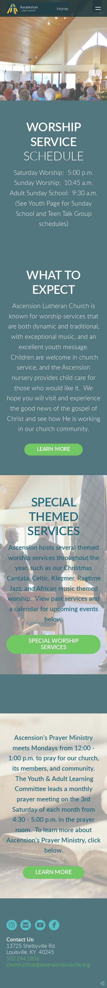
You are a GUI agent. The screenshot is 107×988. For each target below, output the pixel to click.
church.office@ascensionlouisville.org (48, 965)
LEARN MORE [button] (53, 449)
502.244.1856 (22, 958)
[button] (53, 644)
